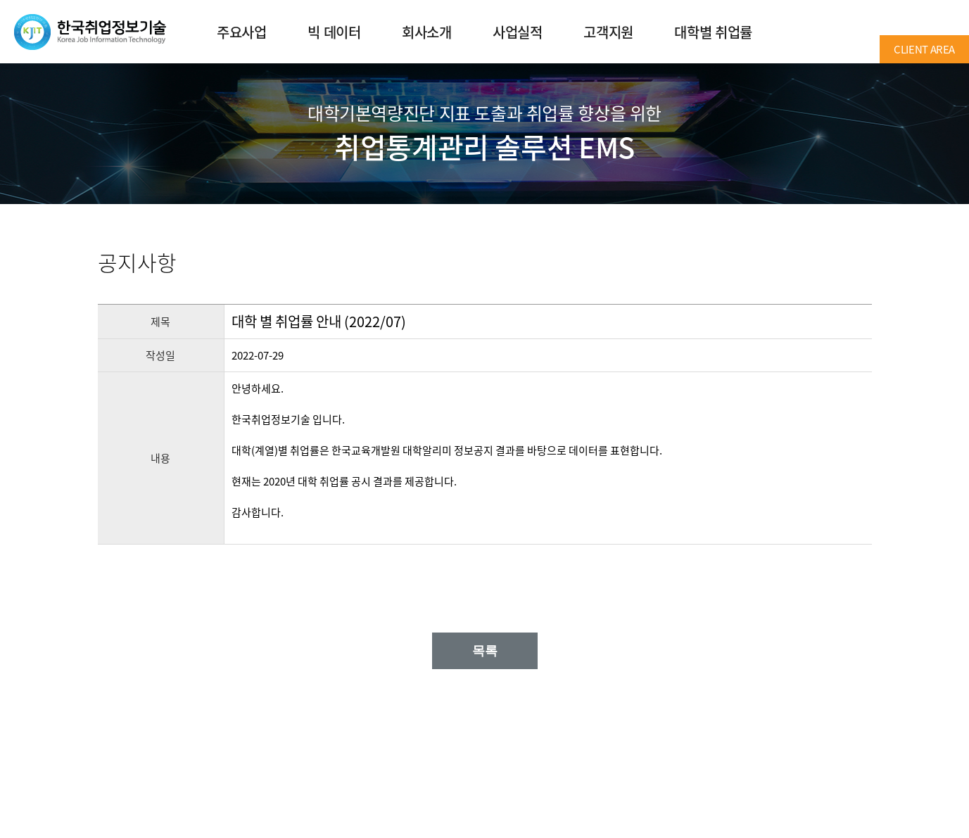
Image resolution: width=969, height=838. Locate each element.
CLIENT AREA (924, 49)
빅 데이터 (334, 32)
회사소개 (426, 32)
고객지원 (608, 32)
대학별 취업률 (713, 32)
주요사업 (241, 32)
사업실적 (517, 32)
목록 (485, 651)
